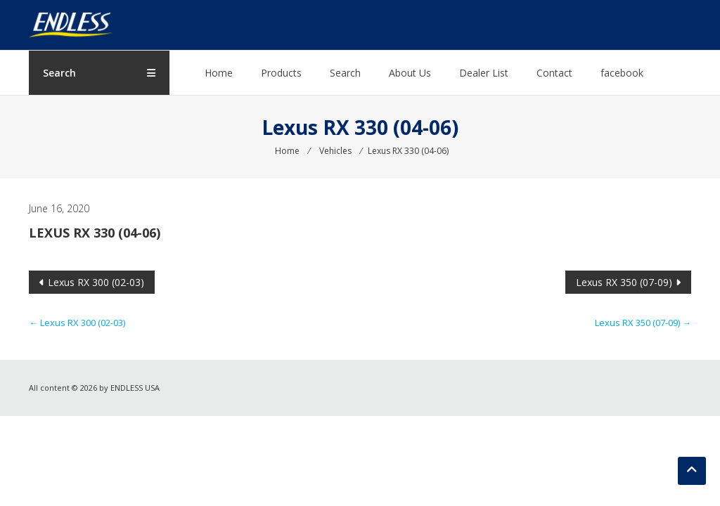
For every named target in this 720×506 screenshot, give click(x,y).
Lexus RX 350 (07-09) (624, 282)
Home (219, 72)
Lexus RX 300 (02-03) (96, 282)
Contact (554, 72)
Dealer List (483, 72)
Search (345, 72)
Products (281, 72)
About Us (410, 72)
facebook (621, 72)
